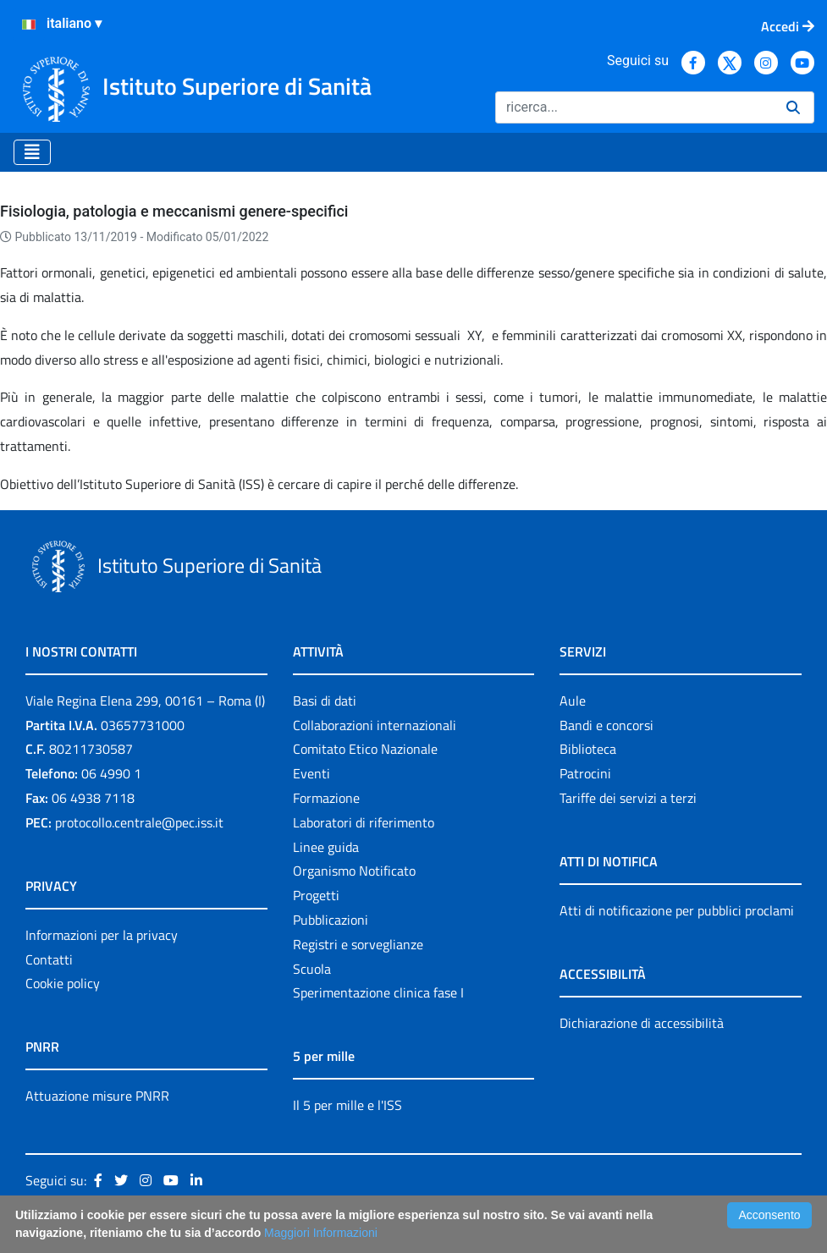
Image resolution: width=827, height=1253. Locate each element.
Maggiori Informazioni (321, 1232)
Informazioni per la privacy (101, 935)
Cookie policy (62, 983)
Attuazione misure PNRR (97, 1095)
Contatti (49, 959)
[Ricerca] (634, 107)
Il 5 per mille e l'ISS (347, 1105)
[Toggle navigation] (32, 152)
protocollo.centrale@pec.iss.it (139, 822)
